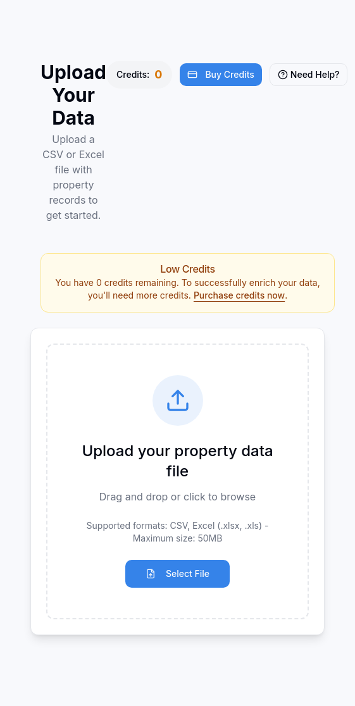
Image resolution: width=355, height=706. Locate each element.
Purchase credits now (239, 295)
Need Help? (309, 74)
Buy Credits (220, 74)
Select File (177, 573)
